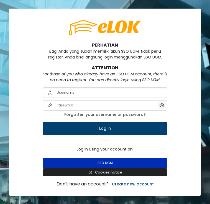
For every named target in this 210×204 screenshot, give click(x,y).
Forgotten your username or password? (105, 114)
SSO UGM (105, 162)
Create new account (133, 184)
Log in (105, 128)
